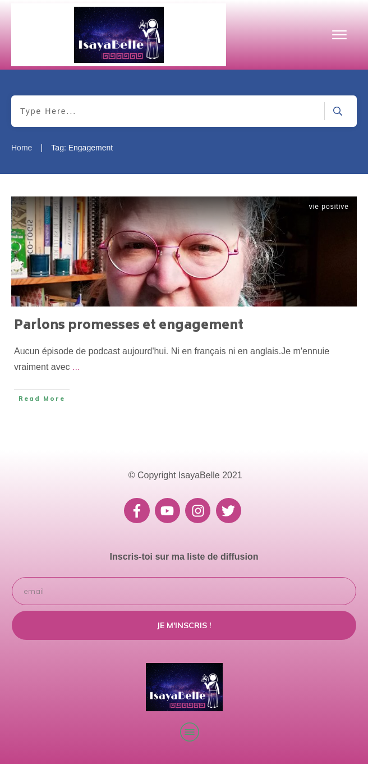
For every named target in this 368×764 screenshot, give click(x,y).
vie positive (329, 207)
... (76, 367)
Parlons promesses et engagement (128, 326)
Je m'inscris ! (184, 625)
